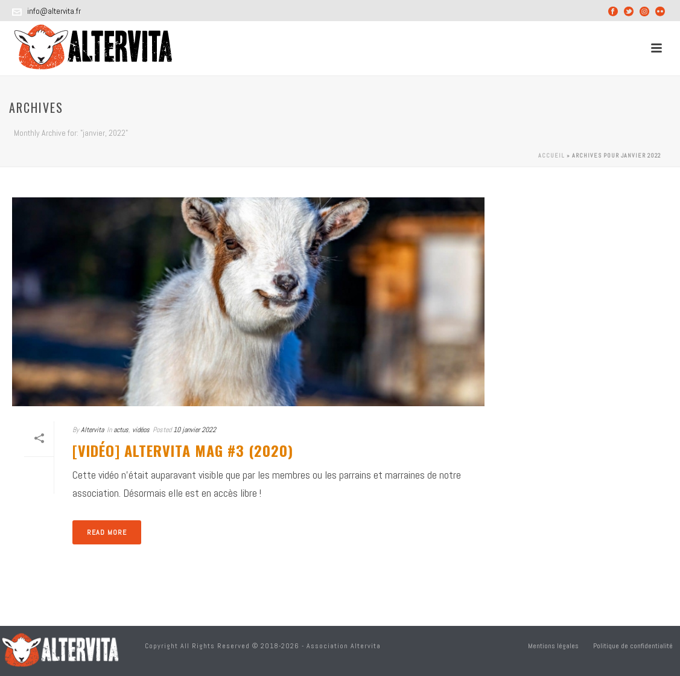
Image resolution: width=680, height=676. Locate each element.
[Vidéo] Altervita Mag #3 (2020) (182, 450)
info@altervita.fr (54, 11)
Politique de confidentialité (633, 646)
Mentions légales (553, 646)
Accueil (551, 155)
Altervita (92, 430)
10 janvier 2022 (194, 430)
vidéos (141, 430)
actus (121, 430)
